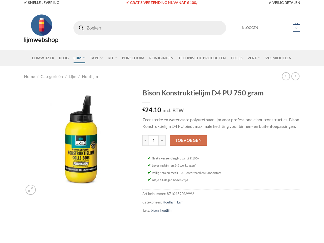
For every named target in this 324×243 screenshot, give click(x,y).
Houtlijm (90, 76)
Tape (96, 57)
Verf (254, 57)
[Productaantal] (153, 140)
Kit (112, 57)
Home (29, 76)
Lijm (79, 57)
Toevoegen (188, 140)
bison (155, 210)
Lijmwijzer (43, 58)
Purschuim (133, 58)
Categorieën (52, 76)
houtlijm (166, 210)
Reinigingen (161, 58)
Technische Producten (202, 58)
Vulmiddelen (278, 58)
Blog (64, 58)
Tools (236, 58)
